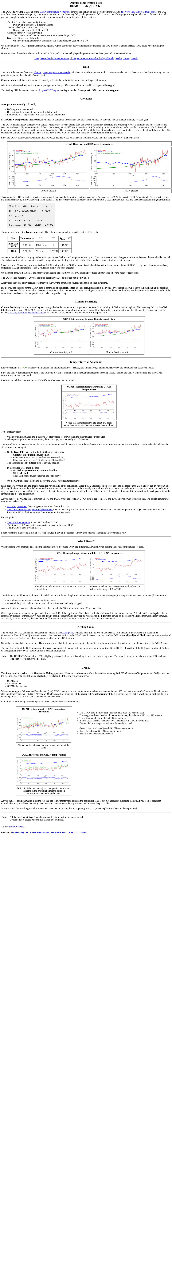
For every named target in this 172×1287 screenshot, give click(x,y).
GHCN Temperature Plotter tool (55, 11)
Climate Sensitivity (61, 58)
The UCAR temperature (18, 526)
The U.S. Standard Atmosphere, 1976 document (30, 513)
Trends (134, 58)
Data (36, 58)
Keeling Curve (122, 58)
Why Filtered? (107, 58)
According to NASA (17, 510)
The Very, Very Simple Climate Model (139, 11)
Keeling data (67, 636)
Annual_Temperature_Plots (54, 836)
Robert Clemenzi (17, 830)
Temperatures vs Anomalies (85, 58)
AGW (24, 371)
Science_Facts (36, 836)
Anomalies (45, 58)
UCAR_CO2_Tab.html (77, 836)
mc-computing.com (20, 836)
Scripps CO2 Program (49, 90)
